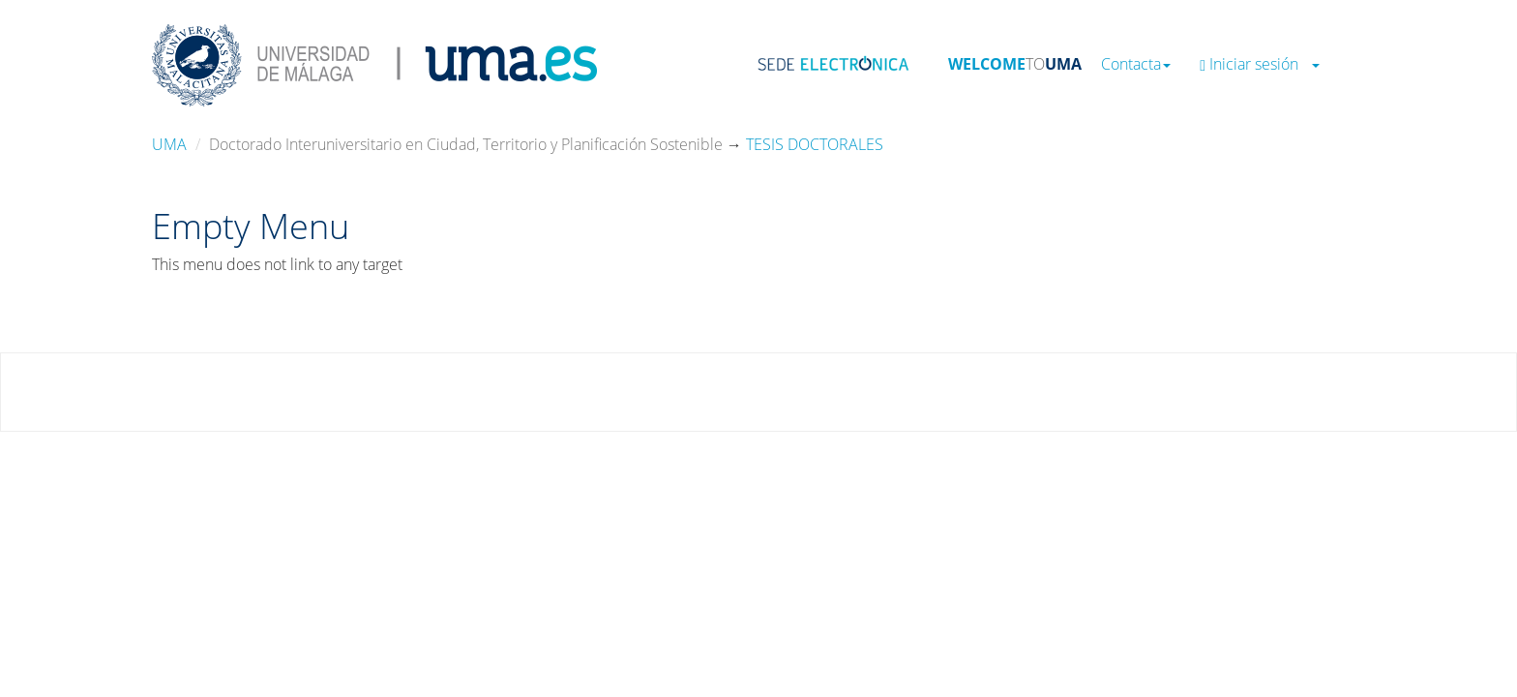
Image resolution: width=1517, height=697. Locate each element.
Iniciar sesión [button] (1260, 64)
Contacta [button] (1136, 64)
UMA (169, 144)
